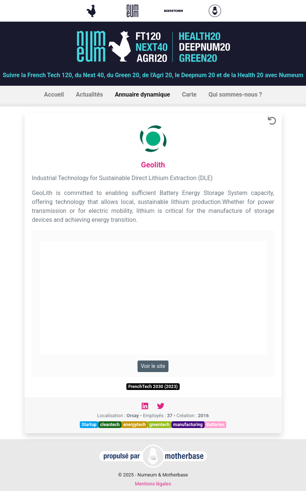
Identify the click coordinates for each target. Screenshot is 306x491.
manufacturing (188, 424)
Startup (89, 424)
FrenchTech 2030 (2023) (153, 386)
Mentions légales (153, 484)
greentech (159, 424)
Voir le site (153, 366)
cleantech (110, 424)
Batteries (215, 424)
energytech (134, 424)
